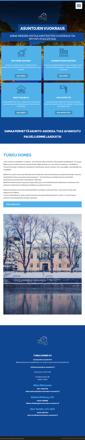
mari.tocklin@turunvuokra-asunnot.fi (42, 415)
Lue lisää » (21, 76)
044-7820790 (42, 389)
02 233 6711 (47, 360)
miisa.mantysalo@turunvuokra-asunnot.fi (42, 391)
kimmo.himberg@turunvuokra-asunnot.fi (42, 403)
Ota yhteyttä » (64, 112)
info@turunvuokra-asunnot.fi (42, 367)
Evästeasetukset (19, 438)
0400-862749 (42, 412)
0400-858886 (42, 401)
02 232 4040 (38, 360)
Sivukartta (3, 438)
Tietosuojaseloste (10, 438)
